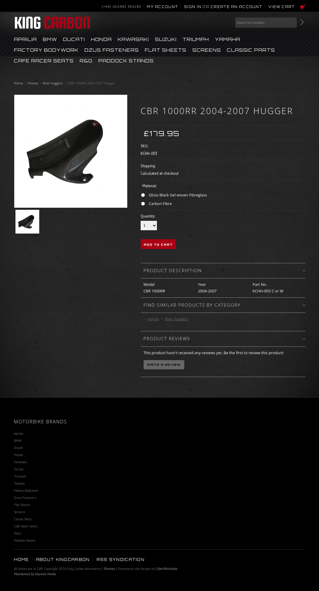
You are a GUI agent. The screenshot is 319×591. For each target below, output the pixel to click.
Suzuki (166, 39)
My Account (162, 7)
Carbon (52, 22)
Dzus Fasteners (111, 49)
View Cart (281, 7)
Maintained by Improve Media (35, 574)
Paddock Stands (126, 60)
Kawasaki (133, 39)
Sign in (192, 7)
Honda (101, 39)
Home (18, 83)
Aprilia (25, 39)
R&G (86, 60)
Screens (206, 49)
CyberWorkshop (166, 569)
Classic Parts (251, 49)
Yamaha (227, 39)
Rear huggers (53, 83)
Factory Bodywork (46, 49)
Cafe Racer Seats (44, 60)
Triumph (196, 39)
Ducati (74, 39)
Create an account (236, 7)
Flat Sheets (165, 49)
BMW (50, 39)
